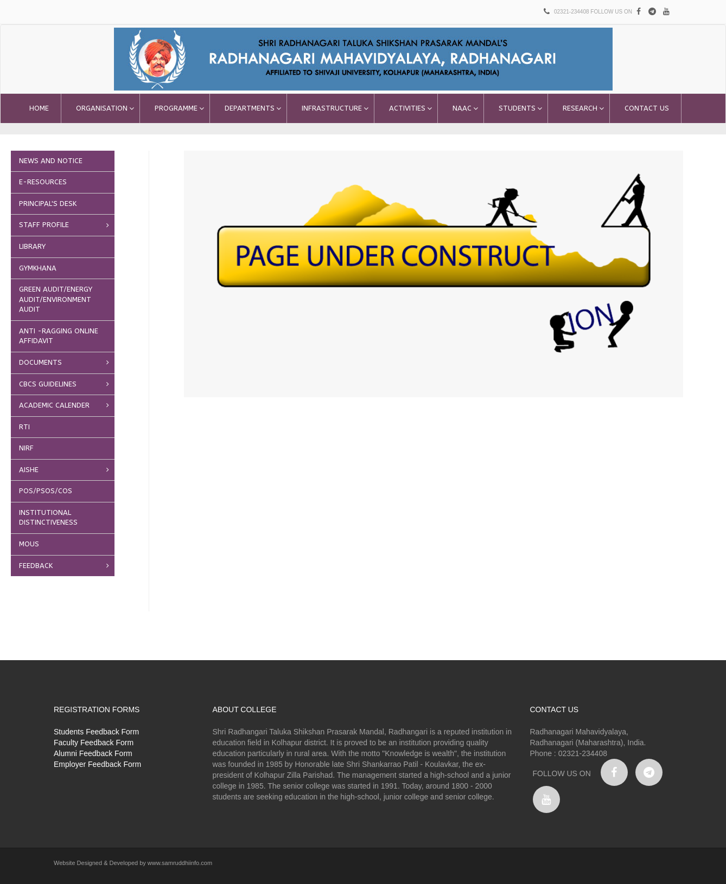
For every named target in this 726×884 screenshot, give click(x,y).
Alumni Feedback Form (93, 753)
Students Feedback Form (96, 731)
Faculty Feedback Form (93, 742)
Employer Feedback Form (97, 764)
